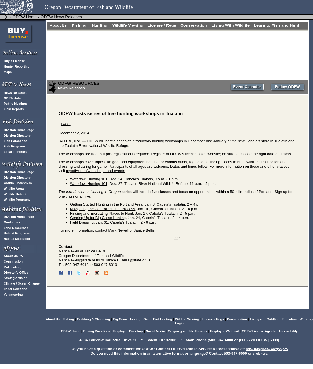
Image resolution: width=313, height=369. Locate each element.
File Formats (197, 331)
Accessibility (288, 331)
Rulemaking (12, 267)
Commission (13, 261)
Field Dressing (82, 222)
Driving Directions (96, 331)
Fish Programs (15, 146)
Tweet (66, 124)
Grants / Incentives (18, 183)
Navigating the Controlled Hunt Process (102, 209)
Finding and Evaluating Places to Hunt (101, 213)
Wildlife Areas (14, 188)
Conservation (237, 319)
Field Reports (14, 109)
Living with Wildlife (264, 319)
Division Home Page (19, 130)
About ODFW (13, 256)
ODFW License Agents (259, 331)
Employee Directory (128, 331)
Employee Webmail (224, 331)
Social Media (155, 331)
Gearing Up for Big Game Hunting (98, 218)
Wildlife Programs (17, 199)
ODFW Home (24, 17)
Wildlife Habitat (15, 194)
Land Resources (16, 228)
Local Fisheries (15, 151)
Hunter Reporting (16, 66)
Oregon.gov (177, 331)
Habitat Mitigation (17, 238)
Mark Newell (118, 230)
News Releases (15, 92)
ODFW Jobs (12, 98)
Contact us (12, 222)
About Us (53, 319)
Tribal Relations (15, 289)
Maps (8, 72)
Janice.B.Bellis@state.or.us (128, 260)
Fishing (68, 319)
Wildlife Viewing (187, 319)
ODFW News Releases (61, 17)
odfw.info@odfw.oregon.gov (267, 349)
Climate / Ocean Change (22, 283)
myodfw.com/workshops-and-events (95, 171)
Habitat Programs (17, 233)
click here (260, 353)
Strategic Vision (15, 278)
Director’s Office (16, 272)
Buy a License (14, 61)
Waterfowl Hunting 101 (88, 179)
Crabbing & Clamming (93, 319)
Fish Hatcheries (15, 141)
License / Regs (213, 319)
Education (289, 319)
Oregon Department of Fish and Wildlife (89, 7)
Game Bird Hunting (157, 319)
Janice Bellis (144, 230)
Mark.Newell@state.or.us (79, 260)
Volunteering (13, 294)
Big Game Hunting (127, 319)
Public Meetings (16, 103)
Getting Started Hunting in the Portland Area (106, 204)
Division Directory (17, 135)
